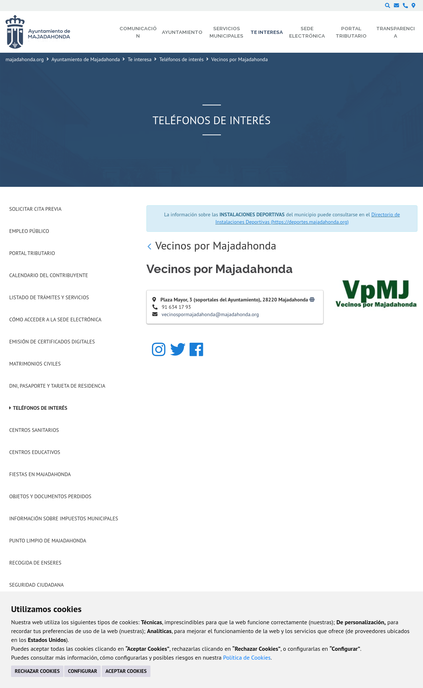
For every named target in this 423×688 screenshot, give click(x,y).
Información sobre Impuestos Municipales (63, 518)
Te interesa (140, 59)
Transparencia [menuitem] (395, 32)
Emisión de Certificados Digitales (52, 341)
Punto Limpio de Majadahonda (47, 540)
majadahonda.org (25, 59)
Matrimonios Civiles (35, 363)
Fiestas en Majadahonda (40, 474)
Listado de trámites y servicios (49, 297)
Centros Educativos (34, 452)
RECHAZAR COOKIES (37, 671)
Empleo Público (29, 231)
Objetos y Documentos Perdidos (50, 496)
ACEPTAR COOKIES (126, 671)
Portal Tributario (32, 253)
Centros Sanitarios (34, 430)
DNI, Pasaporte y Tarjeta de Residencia (57, 386)
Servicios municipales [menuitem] (226, 32)
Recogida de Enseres (35, 562)
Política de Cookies (247, 657)
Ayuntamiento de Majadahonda (86, 59)
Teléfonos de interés (181, 59)
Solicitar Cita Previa (35, 209)
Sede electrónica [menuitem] (307, 32)
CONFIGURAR (82, 671)
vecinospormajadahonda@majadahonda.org (210, 314)
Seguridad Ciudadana (36, 585)
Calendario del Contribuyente (48, 275)
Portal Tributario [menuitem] (351, 32)
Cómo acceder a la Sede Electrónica (55, 319)
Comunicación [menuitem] (138, 32)
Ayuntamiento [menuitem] (182, 32)
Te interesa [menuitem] (266, 32)
